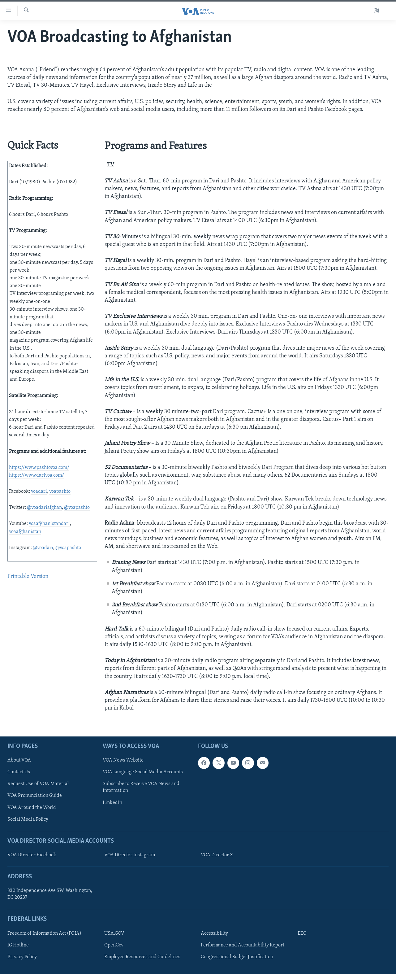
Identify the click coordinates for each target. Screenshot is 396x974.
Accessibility (214, 933)
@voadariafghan (44, 507)
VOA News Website (123, 760)
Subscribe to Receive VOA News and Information (141, 787)
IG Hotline (18, 945)
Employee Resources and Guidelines (142, 956)
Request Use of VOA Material (38, 784)
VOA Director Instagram (129, 855)
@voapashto (77, 507)
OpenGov (113, 945)
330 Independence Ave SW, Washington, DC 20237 (49, 894)
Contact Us (18, 772)
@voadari (43, 547)
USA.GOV (114, 933)
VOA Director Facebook (31, 855)
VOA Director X (217, 855)
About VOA (19, 760)
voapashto (60, 491)
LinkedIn (112, 802)
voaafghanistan (25, 531)
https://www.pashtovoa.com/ (39, 467)
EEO (302, 933)
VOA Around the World (31, 807)
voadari (39, 491)
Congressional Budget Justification (237, 956)
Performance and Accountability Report (242, 945)
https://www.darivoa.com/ (36, 475)
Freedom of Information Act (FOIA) (44, 933)
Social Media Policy (27, 819)
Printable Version (27, 576)
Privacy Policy (22, 956)
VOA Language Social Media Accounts (143, 772)
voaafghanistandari (49, 523)
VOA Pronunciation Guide (34, 795)
